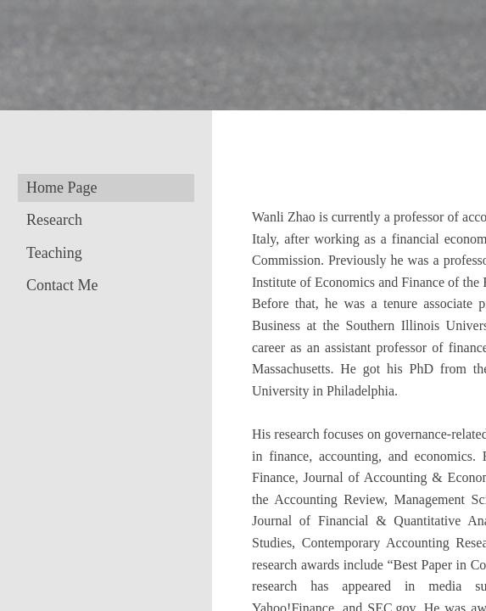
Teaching (54, 252)
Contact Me (62, 285)
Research (54, 219)
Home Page (61, 187)
